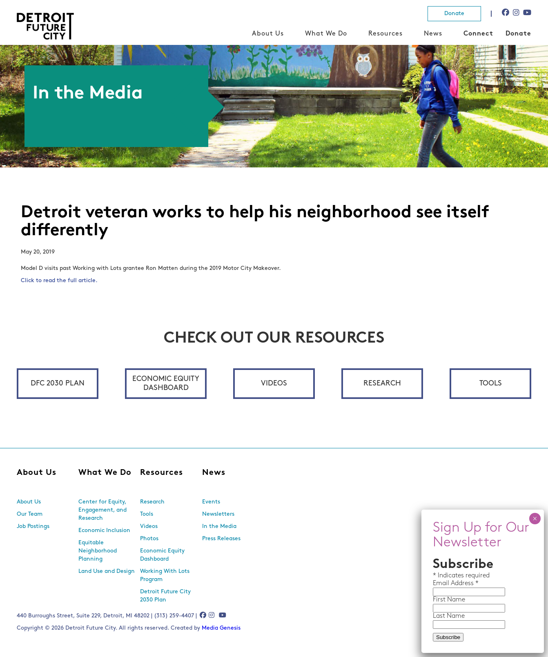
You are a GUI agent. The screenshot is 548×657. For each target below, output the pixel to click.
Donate (454, 14)
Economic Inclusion (104, 531)
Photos (149, 539)
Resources (385, 34)
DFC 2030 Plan (58, 384)
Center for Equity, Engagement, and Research (102, 510)
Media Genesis (221, 628)
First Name (449, 600)
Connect (478, 34)
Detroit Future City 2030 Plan (165, 596)
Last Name (449, 616)
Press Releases (221, 539)
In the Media (219, 526)
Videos (274, 384)
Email (442, 583)
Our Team (29, 514)
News (433, 34)
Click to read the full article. (59, 281)
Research (382, 384)
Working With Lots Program (164, 575)
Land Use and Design (106, 571)
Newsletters (218, 514)
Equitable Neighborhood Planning (97, 551)
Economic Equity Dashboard (165, 383)
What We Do (326, 34)
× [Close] (534, 518)
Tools (490, 384)
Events (211, 502)
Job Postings (33, 526)
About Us (268, 34)
